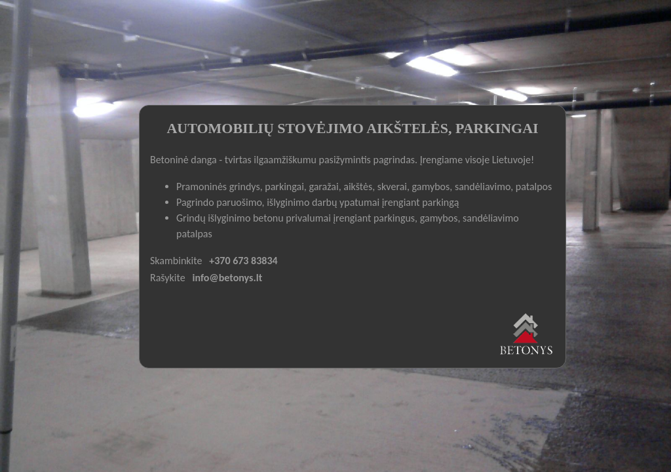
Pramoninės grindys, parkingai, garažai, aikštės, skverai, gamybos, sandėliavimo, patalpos (364, 186)
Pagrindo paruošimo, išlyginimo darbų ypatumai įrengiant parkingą (317, 202)
